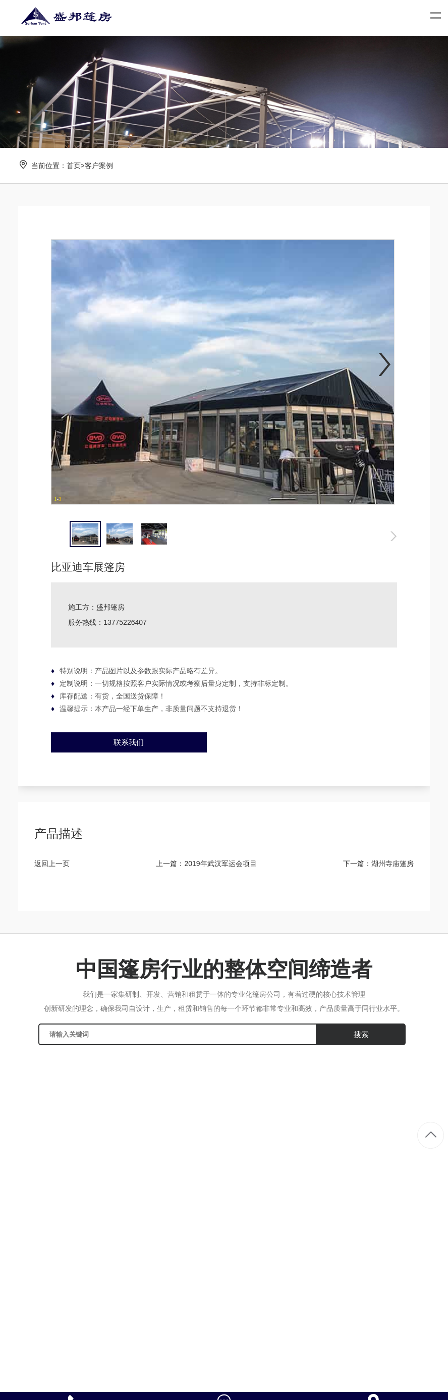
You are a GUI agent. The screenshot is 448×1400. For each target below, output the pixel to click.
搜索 (361, 1034)
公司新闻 (284, 1114)
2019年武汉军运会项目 (220, 863)
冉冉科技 (289, 1379)
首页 (74, 165)
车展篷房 (410, 1199)
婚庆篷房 (410, 1131)
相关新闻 (284, 1148)
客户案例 (99, 165)
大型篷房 (410, 1114)
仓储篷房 (410, 1165)
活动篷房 (410, 1182)
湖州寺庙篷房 (392, 863)
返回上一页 (52, 863)
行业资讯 (284, 1131)
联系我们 (129, 742)
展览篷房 (410, 1148)
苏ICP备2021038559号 (343, 1379)
